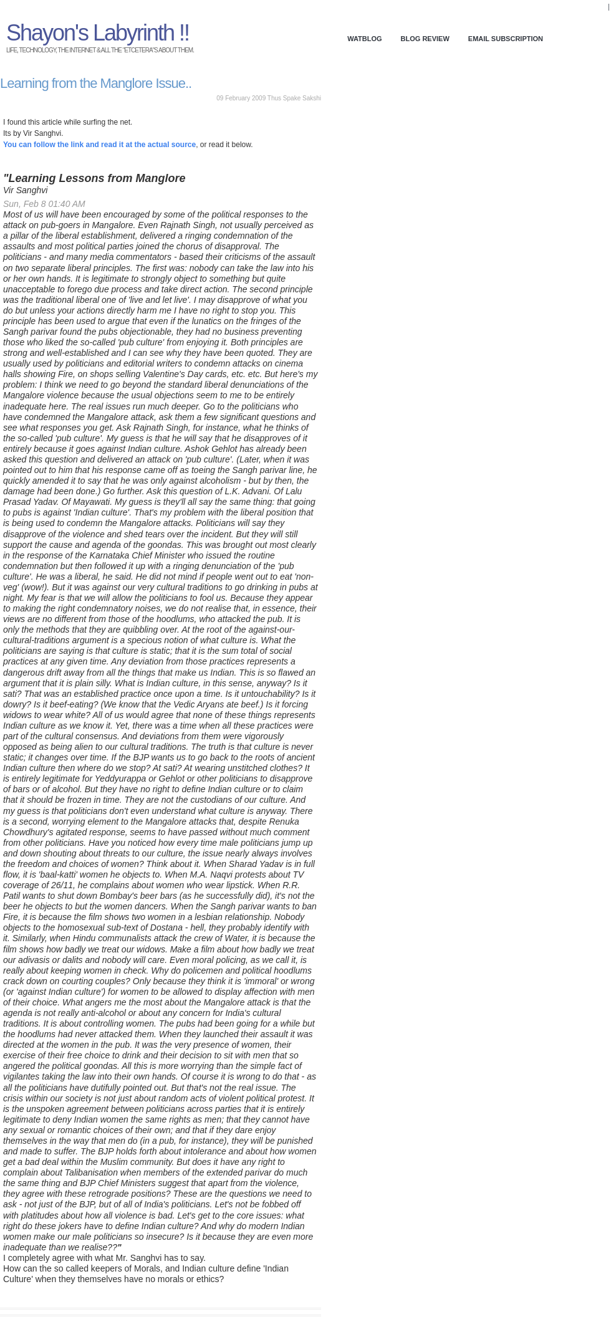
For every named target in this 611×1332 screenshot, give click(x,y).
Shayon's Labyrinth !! (97, 33)
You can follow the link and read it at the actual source (99, 144)
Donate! (590, 7)
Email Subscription (505, 38)
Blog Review (425, 38)
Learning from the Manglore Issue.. (95, 83)
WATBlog (364, 38)
